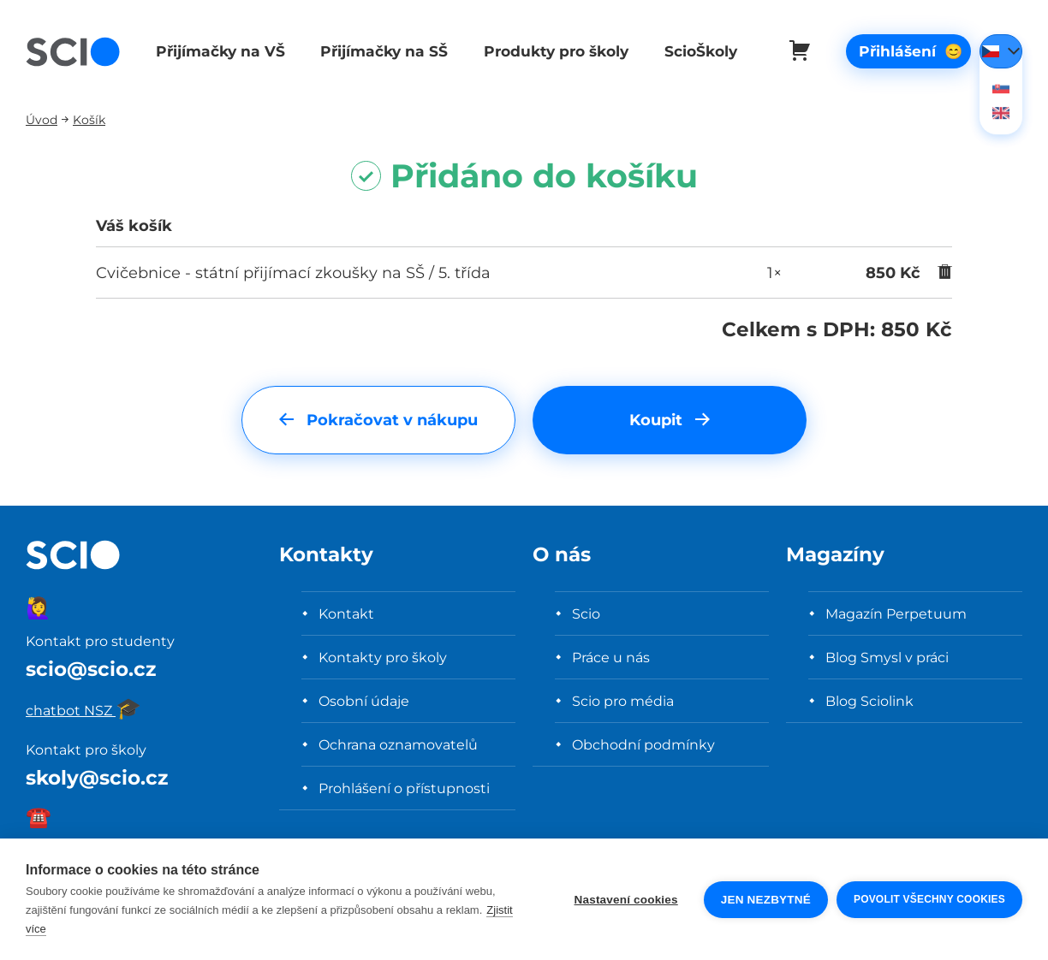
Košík (89, 119)
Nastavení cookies (626, 899)
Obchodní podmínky (643, 744)
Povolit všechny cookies (929, 899)
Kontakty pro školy (383, 657)
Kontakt (346, 613)
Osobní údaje (364, 700)
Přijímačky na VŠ (218, 51)
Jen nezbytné (766, 899)
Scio (586, 613)
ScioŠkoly (692, 51)
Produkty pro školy (550, 51)
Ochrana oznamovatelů (398, 744)
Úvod (41, 119)
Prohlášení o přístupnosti (404, 788)
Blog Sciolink (869, 700)
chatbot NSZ (83, 710)
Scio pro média (623, 700)
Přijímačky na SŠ (380, 51)
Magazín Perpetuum (896, 613)
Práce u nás (611, 657)
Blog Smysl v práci (887, 657)
